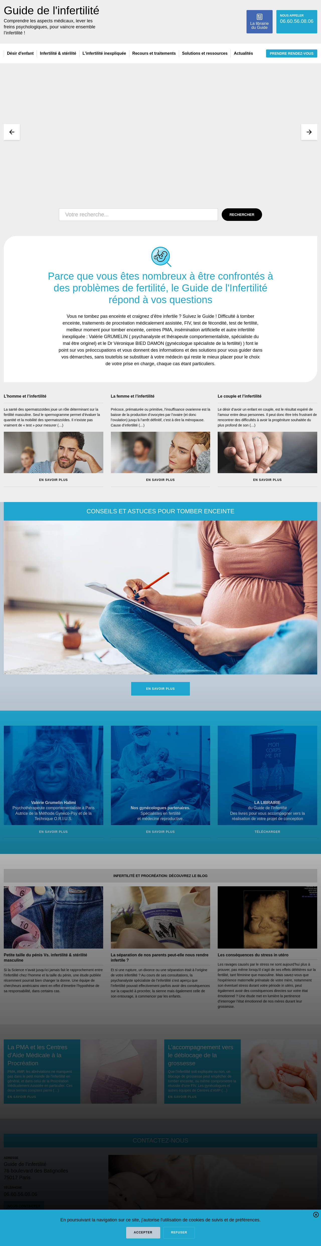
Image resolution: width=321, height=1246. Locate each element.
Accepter (143, 1232)
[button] (316, 1215)
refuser (179, 1232)
